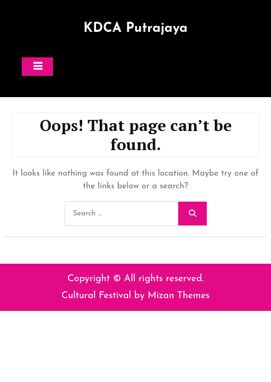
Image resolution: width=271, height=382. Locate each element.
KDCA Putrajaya (135, 28)
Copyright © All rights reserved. (135, 279)
